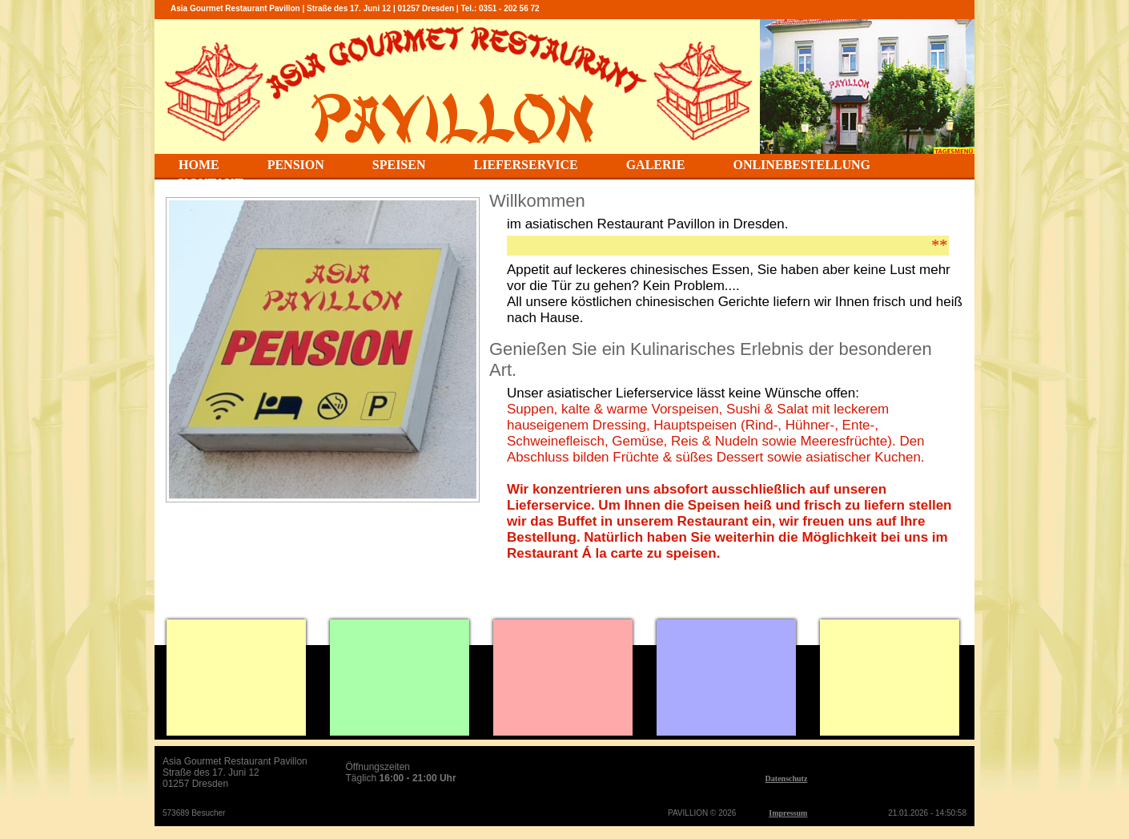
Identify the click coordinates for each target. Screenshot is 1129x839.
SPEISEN (399, 164)
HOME (199, 164)
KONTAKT (211, 183)
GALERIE (655, 164)
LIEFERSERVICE (526, 164)
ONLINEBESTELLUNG (801, 164)
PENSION (295, 164)
